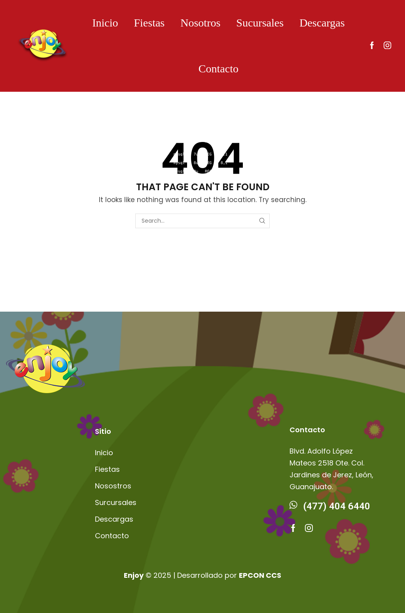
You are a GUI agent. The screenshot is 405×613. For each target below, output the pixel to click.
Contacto (218, 68)
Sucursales (260, 23)
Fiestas (149, 23)
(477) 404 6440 (336, 506)
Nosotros (200, 23)
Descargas (322, 23)
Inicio (105, 23)
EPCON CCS (260, 575)
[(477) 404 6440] (293, 505)
